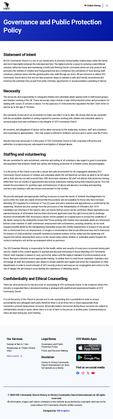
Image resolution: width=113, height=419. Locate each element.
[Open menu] (107, 5)
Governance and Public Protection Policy (52, 345)
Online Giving (92, 6)
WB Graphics (63, 410)
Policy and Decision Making (54, 350)
